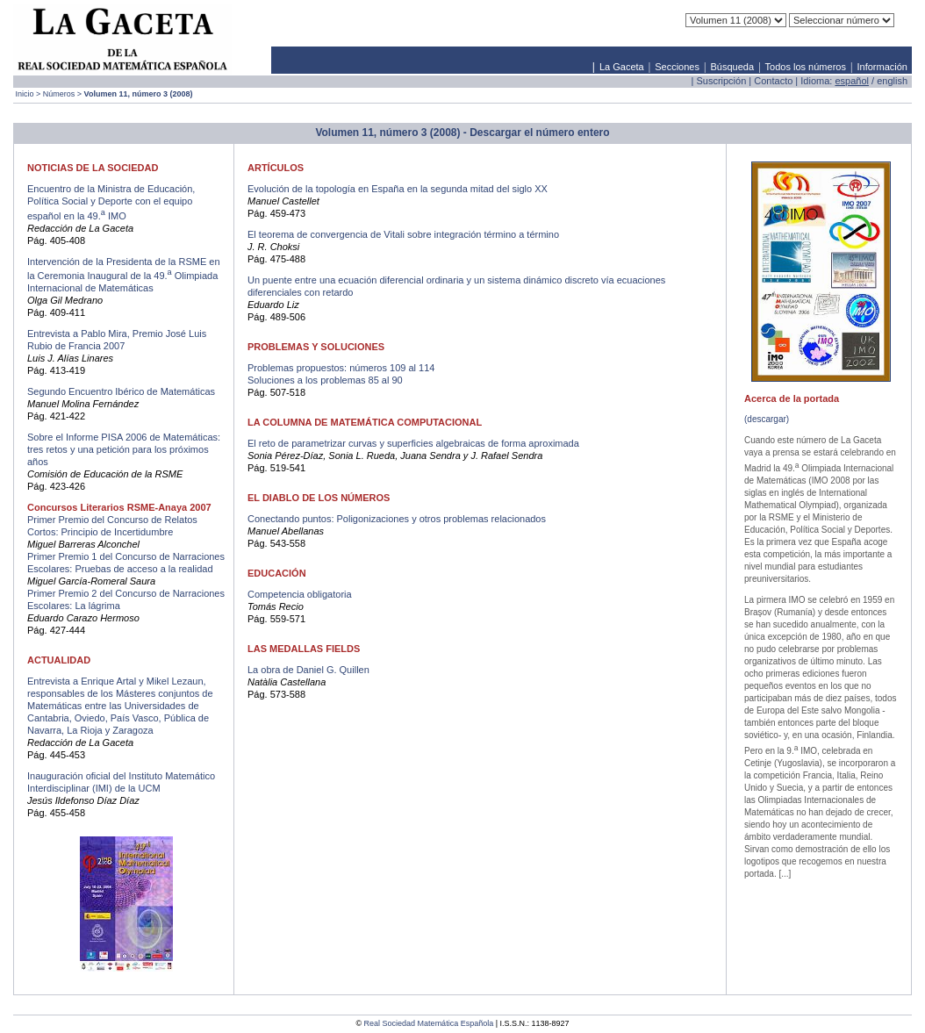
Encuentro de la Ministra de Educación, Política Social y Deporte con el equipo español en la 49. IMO (111, 202)
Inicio (25, 94)
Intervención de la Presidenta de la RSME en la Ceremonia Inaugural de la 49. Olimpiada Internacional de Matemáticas (123, 275)
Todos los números (805, 66)
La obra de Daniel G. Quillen (308, 669)
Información (882, 66)
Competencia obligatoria (299, 594)
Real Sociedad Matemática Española (429, 1023)
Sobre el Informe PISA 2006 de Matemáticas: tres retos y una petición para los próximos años (123, 449)
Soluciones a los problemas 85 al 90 (325, 380)
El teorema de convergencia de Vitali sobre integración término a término (403, 234)
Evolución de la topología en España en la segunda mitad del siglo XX (397, 188)
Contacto (773, 80)
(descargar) (766, 419)
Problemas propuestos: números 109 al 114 (340, 367)
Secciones (677, 66)
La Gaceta (621, 66)
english (892, 80)
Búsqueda (733, 66)
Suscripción (721, 80)
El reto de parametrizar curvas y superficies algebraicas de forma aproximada (413, 443)
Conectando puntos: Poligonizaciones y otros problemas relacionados (396, 518)
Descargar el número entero (539, 132)
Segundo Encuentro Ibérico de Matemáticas (121, 391)
